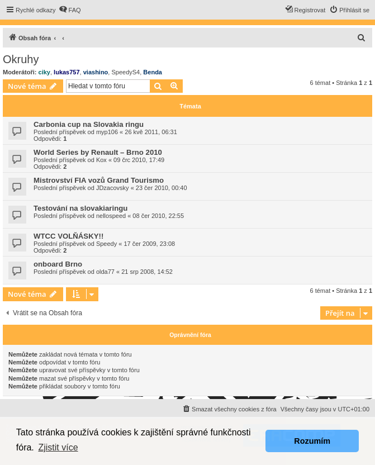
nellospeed (111, 215)
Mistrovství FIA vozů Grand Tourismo (99, 180)
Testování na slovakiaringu (80, 208)
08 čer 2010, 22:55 (158, 215)
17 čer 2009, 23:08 (149, 243)
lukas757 (66, 72)
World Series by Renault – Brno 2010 (98, 152)
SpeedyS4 (125, 72)
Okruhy (21, 59)
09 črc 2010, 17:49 (138, 159)
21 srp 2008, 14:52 (147, 271)
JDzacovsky (112, 187)
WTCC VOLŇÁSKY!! (68, 236)
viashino (95, 72)
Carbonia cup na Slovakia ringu (89, 124)
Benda (152, 72)
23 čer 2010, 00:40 (161, 187)
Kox (101, 159)
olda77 (105, 271)
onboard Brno (58, 264)
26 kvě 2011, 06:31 (151, 132)
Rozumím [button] (312, 440)
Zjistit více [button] (58, 447)
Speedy (106, 243)
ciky (44, 72)
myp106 (107, 132)
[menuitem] (70, 10)
